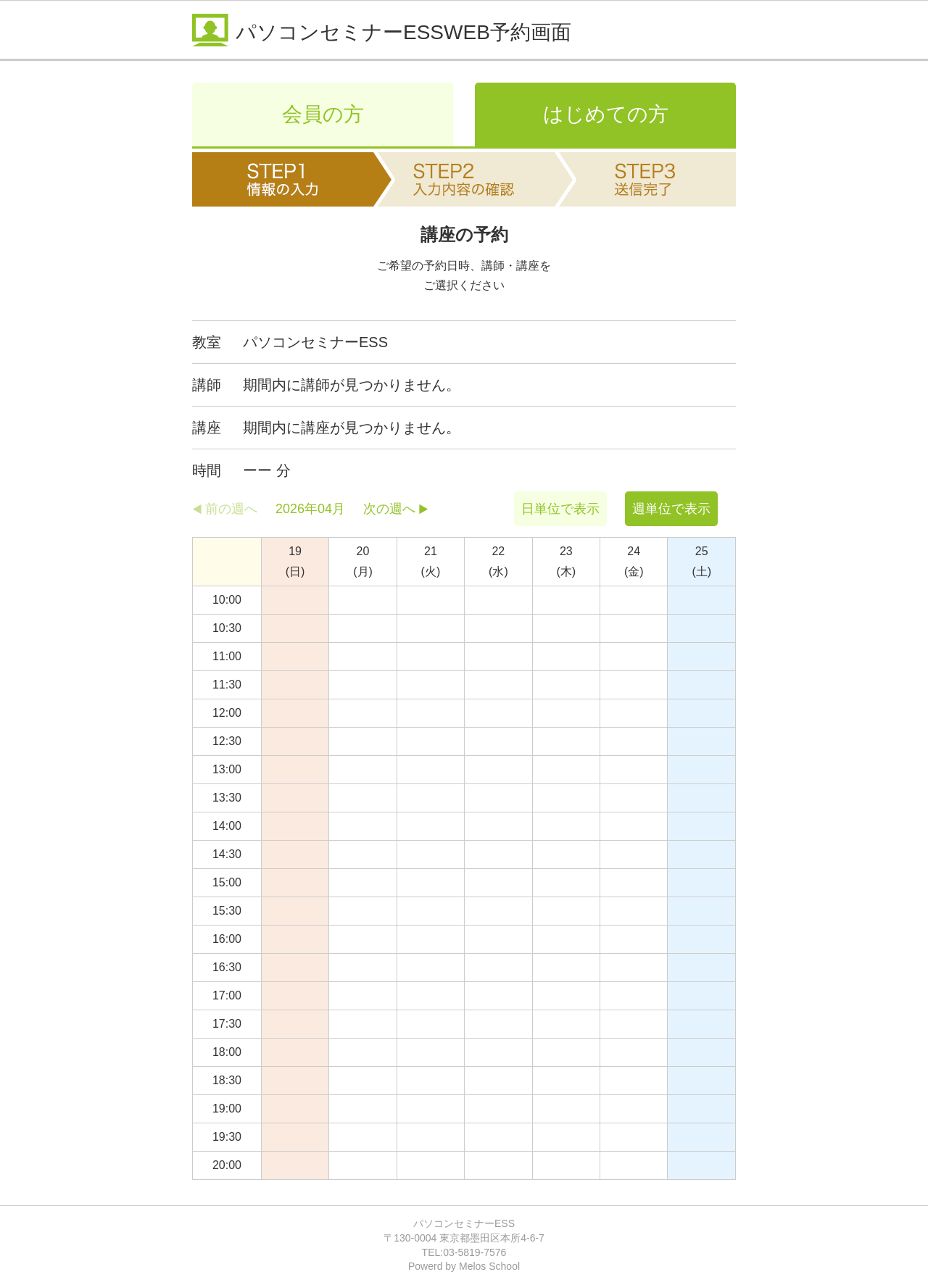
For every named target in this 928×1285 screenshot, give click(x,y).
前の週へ (231, 509)
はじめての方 (605, 114)
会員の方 (323, 114)
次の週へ (389, 509)
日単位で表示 (560, 509)
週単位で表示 (671, 509)
